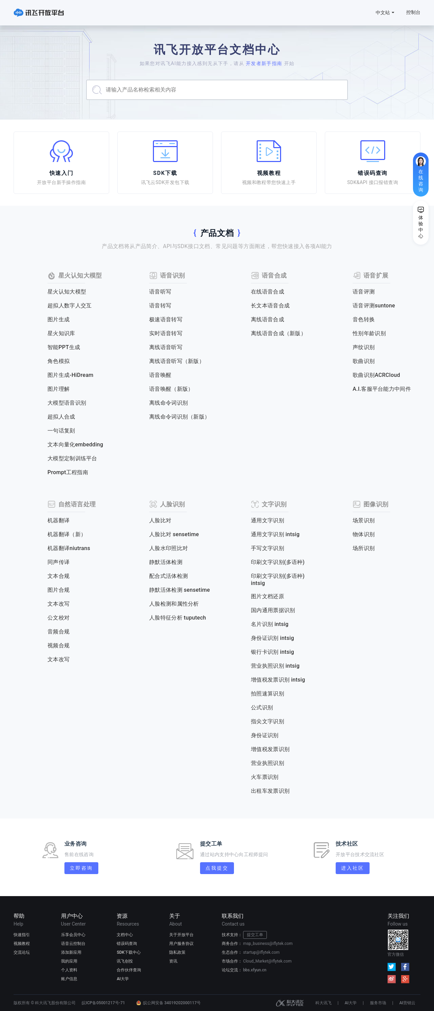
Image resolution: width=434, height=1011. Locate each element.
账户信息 (69, 978)
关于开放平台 (181, 934)
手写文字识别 (267, 548)
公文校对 (58, 617)
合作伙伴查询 (129, 970)
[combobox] (217, 90)
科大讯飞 (289, 1003)
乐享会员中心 (73, 934)
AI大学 (123, 978)
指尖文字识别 (267, 721)
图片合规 (58, 590)
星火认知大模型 (66, 291)
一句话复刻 (61, 430)
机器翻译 (58, 520)
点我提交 (216, 868)
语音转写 (160, 305)
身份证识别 (265, 735)
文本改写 (58, 604)
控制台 (413, 12)
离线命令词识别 (168, 403)
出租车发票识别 (270, 791)
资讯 (173, 961)
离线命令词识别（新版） (179, 416)
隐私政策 (177, 952)
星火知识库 (61, 333)
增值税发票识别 (270, 749)
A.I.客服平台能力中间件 (382, 389)
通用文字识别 (267, 520)
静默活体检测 (165, 562)
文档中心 (125, 934)
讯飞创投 (125, 961)
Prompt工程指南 (67, 472)
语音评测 (364, 291)
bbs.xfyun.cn (255, 970)
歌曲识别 (364, 361)
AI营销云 (407, 1002)
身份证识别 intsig (272, 638)
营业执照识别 (267, 763)
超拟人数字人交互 (69, 305)
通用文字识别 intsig (275, 534)
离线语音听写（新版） (176, 361)
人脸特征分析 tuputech (177, 617)
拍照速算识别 (267, 693)
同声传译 (58, 562)
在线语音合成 (267, 291)
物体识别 (364, 534)
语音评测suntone (374, 305)
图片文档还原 (267, 596)
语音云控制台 (73, 943)
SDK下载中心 (129, 952)
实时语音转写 (165, 333)
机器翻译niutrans (68, 548)
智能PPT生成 (63, 347)
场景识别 (364, 520)
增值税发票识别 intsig (278, 679)
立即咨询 (81, 868)
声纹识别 (364, 347)
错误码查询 (127, 943)
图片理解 (58, 389)
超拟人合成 (61, 416)
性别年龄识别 (369, 333)
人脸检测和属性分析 (174, 604)
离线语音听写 (165, 347)
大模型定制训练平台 (72, 458)
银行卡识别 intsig (272, 652)
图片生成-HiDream (70, 375)
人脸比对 (160, 520)
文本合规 (58, 576)
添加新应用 (71, 952)
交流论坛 (22, 952)
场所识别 (364, 548)
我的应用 (69, 961)
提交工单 (255, 934)
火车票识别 (265, 777)
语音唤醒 (160, 375)
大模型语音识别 (66, 403)
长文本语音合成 (270, 305)
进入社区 (352, 868)
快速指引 (22, 934)
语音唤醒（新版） (171, 389)
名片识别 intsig (270, 624)
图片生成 (58, 319)
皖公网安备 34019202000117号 (172, 1002)
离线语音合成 (267, 319)
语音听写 (160, 291)
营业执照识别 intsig (275, 666)
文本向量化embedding (75, 444)
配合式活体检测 (168, 576)
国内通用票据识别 (273, 610)
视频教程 (22, 943)
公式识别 (262, 707)
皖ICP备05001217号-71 (103, 1002)
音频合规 (58, 631)
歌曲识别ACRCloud (376, 375)
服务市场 (378, 1002)
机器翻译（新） (66, 534)
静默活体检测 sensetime (179, 590)
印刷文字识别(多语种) (277, 562)
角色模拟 (58, 361)
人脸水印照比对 (168, 548)
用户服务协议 (181, 943)
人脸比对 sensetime (174, 534)
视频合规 (58, 645)
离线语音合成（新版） (278, 333)
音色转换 (364, 319)
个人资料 (69, 970)
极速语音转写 (165, 319)
